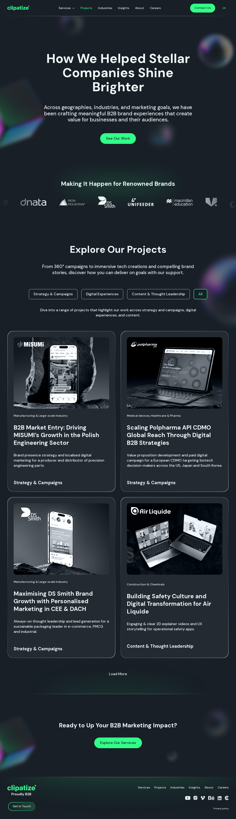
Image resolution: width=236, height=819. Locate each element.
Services (65, 8)
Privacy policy (221, 808)
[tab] (53, 294)
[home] (18, 8)
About (139, 8)
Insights (123, 8)
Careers (155, 8)
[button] (224, 8)
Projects (86, 8)
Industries (105, 8)
